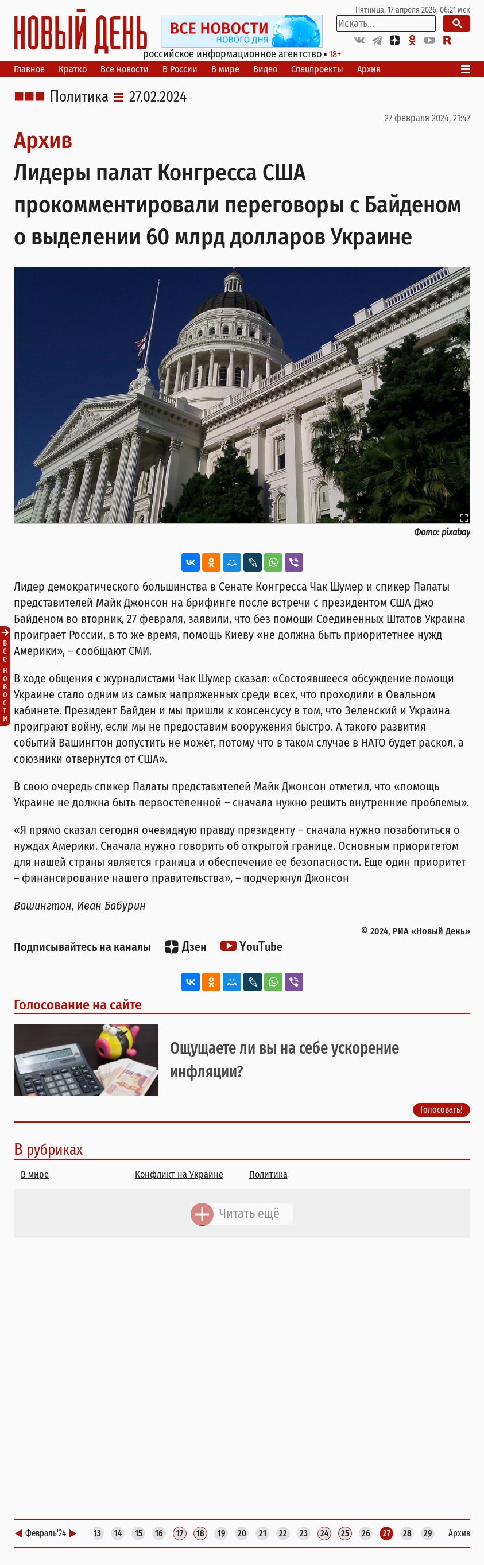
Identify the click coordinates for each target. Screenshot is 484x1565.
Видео (265, 69)
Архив (369, 69)
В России (180, 69)
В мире (225, 69)
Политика (79, 97)
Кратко (73, 69)
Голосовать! (441, 1109)
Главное (29, 69)
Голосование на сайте (78, 1005)
